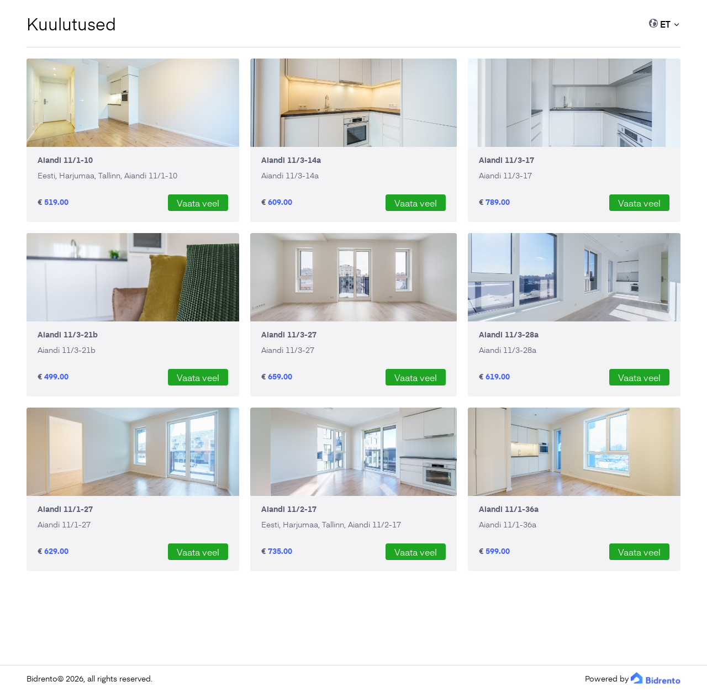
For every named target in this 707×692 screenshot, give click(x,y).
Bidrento (42, 678)
